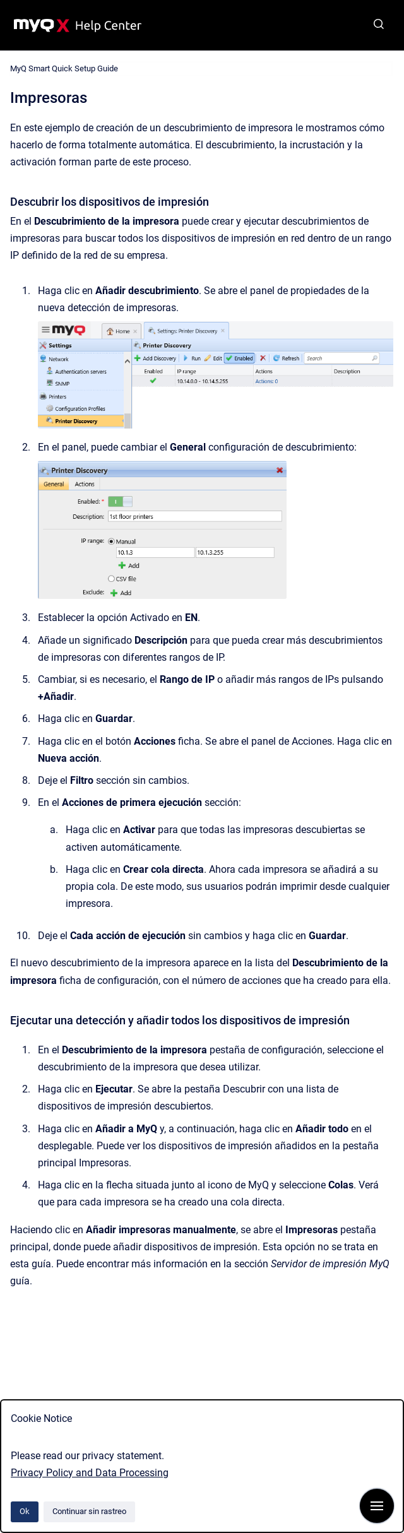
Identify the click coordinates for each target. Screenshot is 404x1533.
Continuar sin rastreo (89, 1511)
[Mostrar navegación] (377, 1506)
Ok (25, 1511)
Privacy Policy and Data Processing (90, 1473)
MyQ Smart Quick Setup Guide (64, 68)
